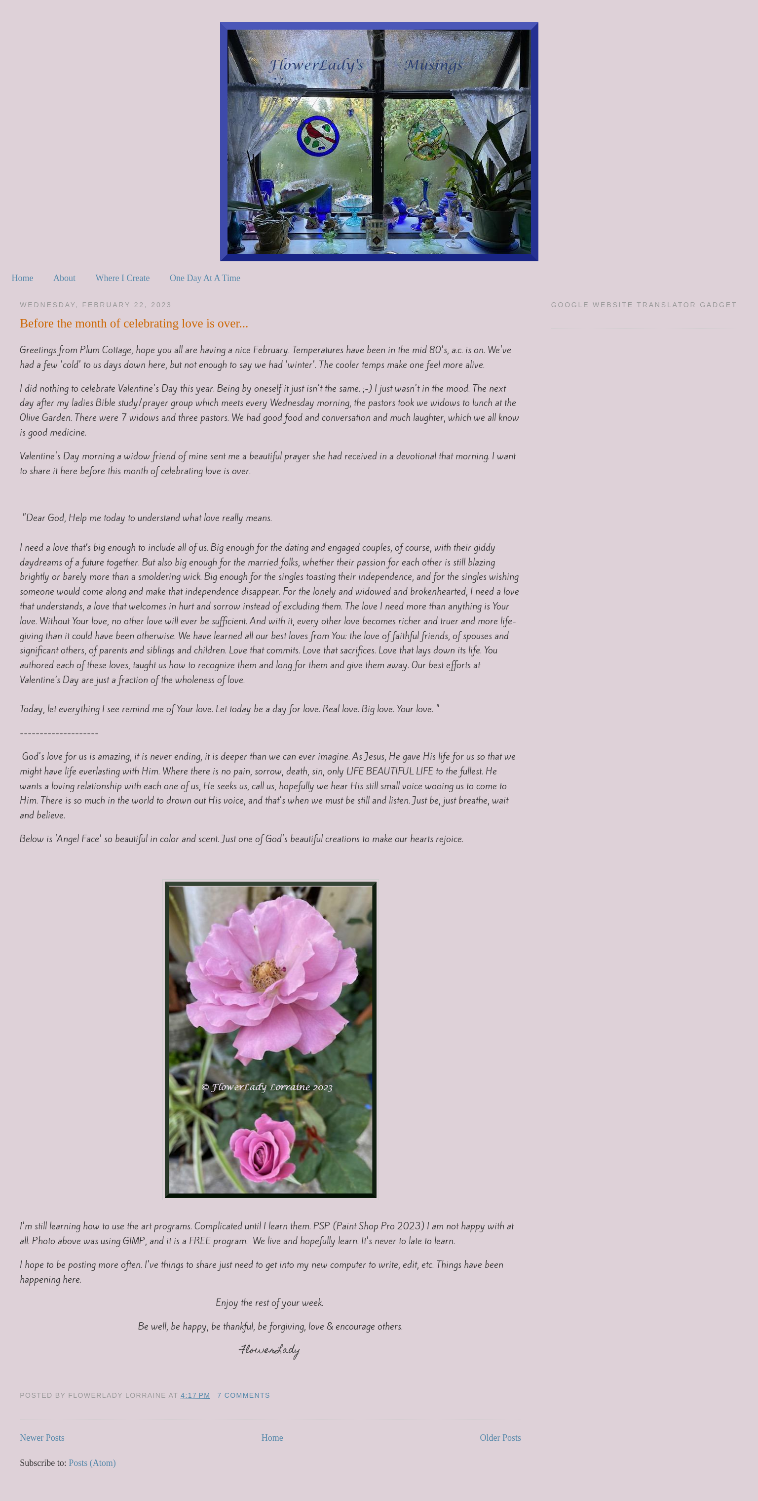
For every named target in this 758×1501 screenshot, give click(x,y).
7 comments (243, 1395)
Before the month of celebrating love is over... (134, 323)
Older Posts (501, 1438)
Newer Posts (42, 1438)
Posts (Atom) (92, 1463)
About (64, 278)
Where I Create (123, 278)
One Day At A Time (205, 278)
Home (23, 278)
